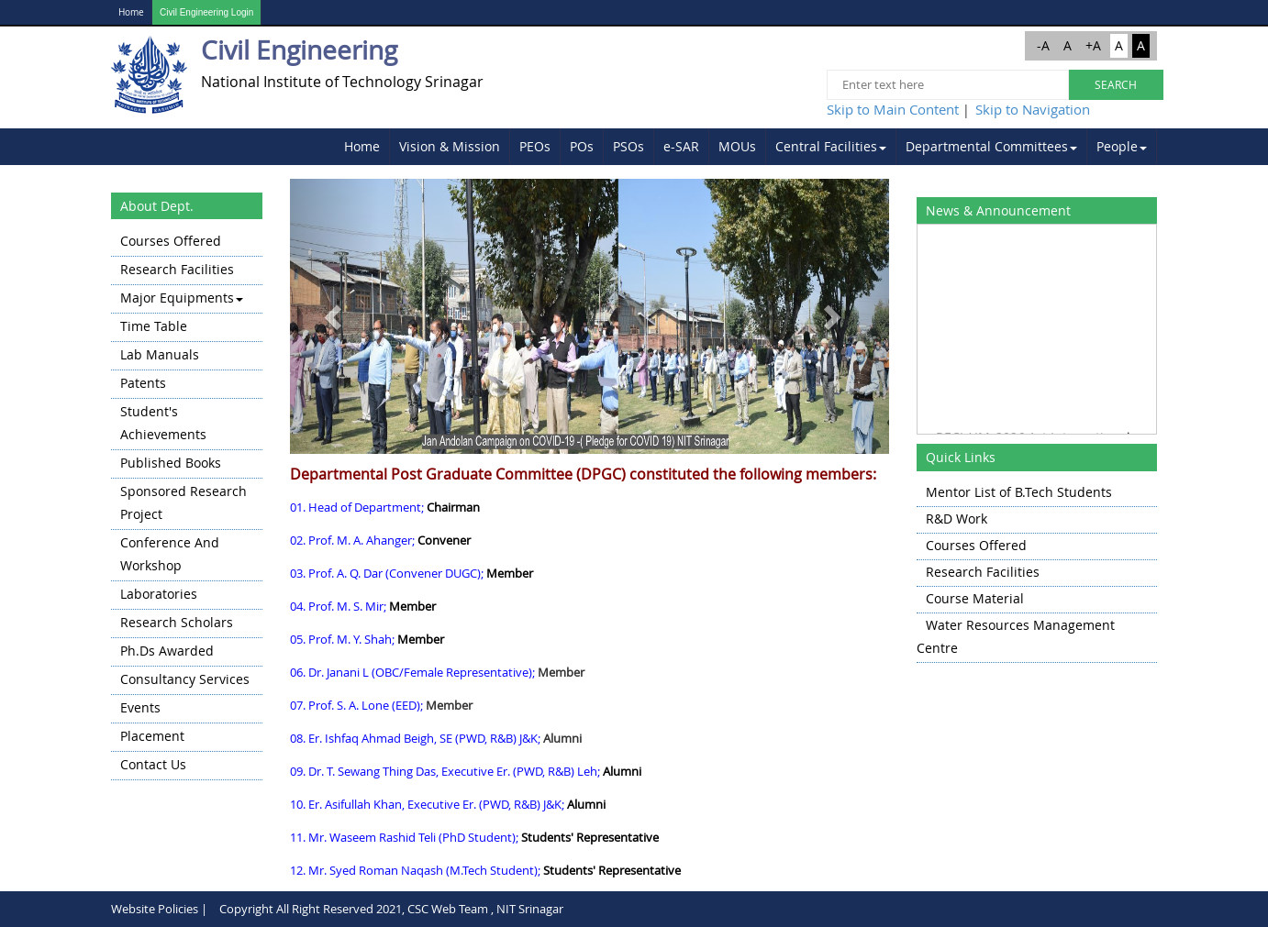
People (1121, 146)
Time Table (153, 326)
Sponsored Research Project (183, 502)
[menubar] (746, 146)
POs (582, 146)
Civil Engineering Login (206, 12)
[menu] (186, 504)
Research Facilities (177, 269)
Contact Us (153, 764)
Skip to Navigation (1032, 109)
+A (1093, 45)
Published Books (170, 462)
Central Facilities (830, 146)
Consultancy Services (185, 679)
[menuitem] (362, 146)
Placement (152, 736)
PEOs (535, 146)
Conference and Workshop (169, 554)
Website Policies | (159, 908)
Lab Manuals (159, 354)
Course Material (975, 598)
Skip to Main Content (893, 109)
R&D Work (956, 518)
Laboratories (158, 593)
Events (140, 707)
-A (1043, 45)
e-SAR (681, 146)
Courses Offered (170, 240)
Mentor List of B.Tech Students (1019, 492)
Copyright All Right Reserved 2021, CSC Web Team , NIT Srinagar (391, 908)
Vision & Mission (449, 146)
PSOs (628, 146)
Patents (143, 383)
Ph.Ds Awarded (167, 650)
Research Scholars (176, 622)
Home (131, 12)
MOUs (737, 146)
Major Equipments (181, 297)
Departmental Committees (991, 146)
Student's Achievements (163, 423)
